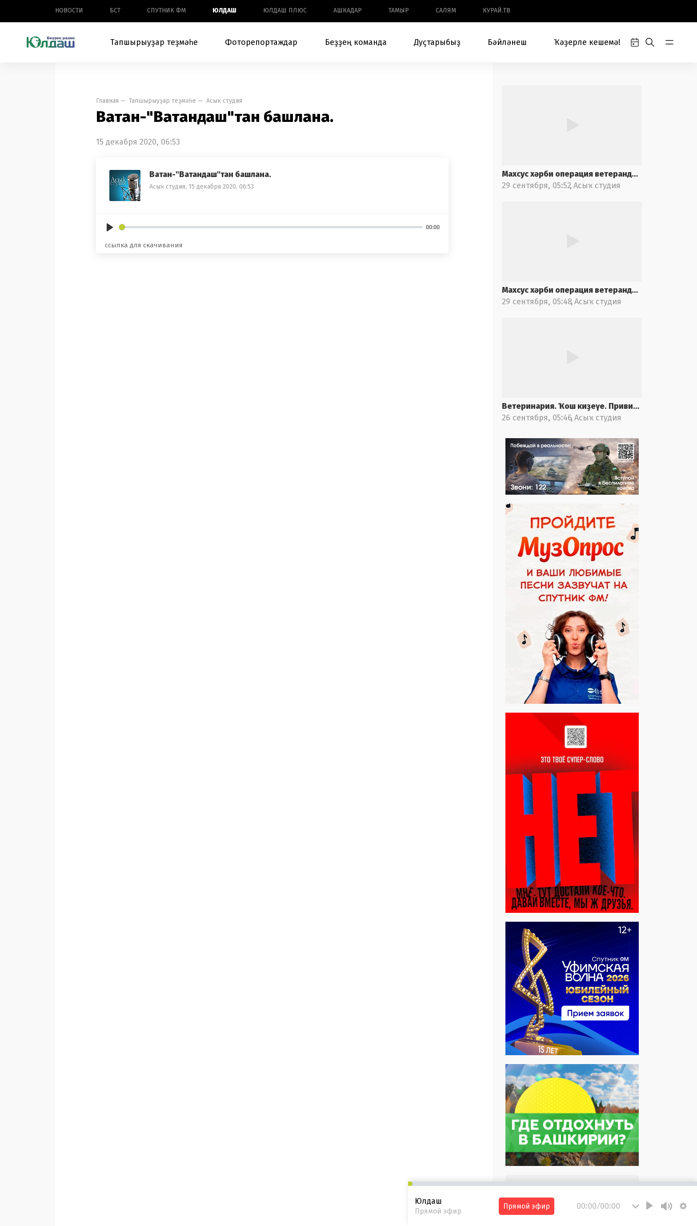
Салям (446, 10)
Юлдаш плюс (285, 10)
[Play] (110, 227)
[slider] (271, 227)
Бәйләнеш (507, 42)
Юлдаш (224, 10)
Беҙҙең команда (356, 42)
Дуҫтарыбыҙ (437, 42)
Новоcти (69, 10)
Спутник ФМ (166, 10)
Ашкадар (347, 10)
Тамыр (399, 10)
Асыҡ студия (224, 101)
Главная (107, 101)
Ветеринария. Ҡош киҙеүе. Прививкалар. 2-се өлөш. (572, 406)
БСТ (115, 10)
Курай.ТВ (496, 10)
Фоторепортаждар (261, 42)
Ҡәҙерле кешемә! (587, 42)
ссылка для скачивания (144, 245)
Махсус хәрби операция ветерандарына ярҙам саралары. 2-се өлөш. (572, 174)
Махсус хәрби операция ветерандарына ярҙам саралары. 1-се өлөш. (572, 290)
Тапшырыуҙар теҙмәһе (154, 42)
